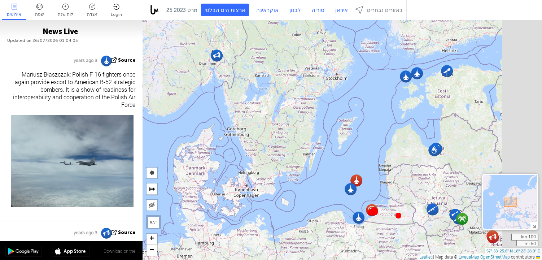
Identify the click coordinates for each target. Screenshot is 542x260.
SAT (153, 222)
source (126, 60)
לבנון (295, 10)
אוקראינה (267, 10)
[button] (375, 212)
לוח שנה (65, 10)
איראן (341, 10)
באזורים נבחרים (379, 10)
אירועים (14, 10)
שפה (39, 10)
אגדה (92, 10)
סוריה (318, 10)
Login (116, 10)
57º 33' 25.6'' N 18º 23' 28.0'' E (513, 251)
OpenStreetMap (495, 257)
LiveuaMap (469, 257)
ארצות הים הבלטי (225, 10)
